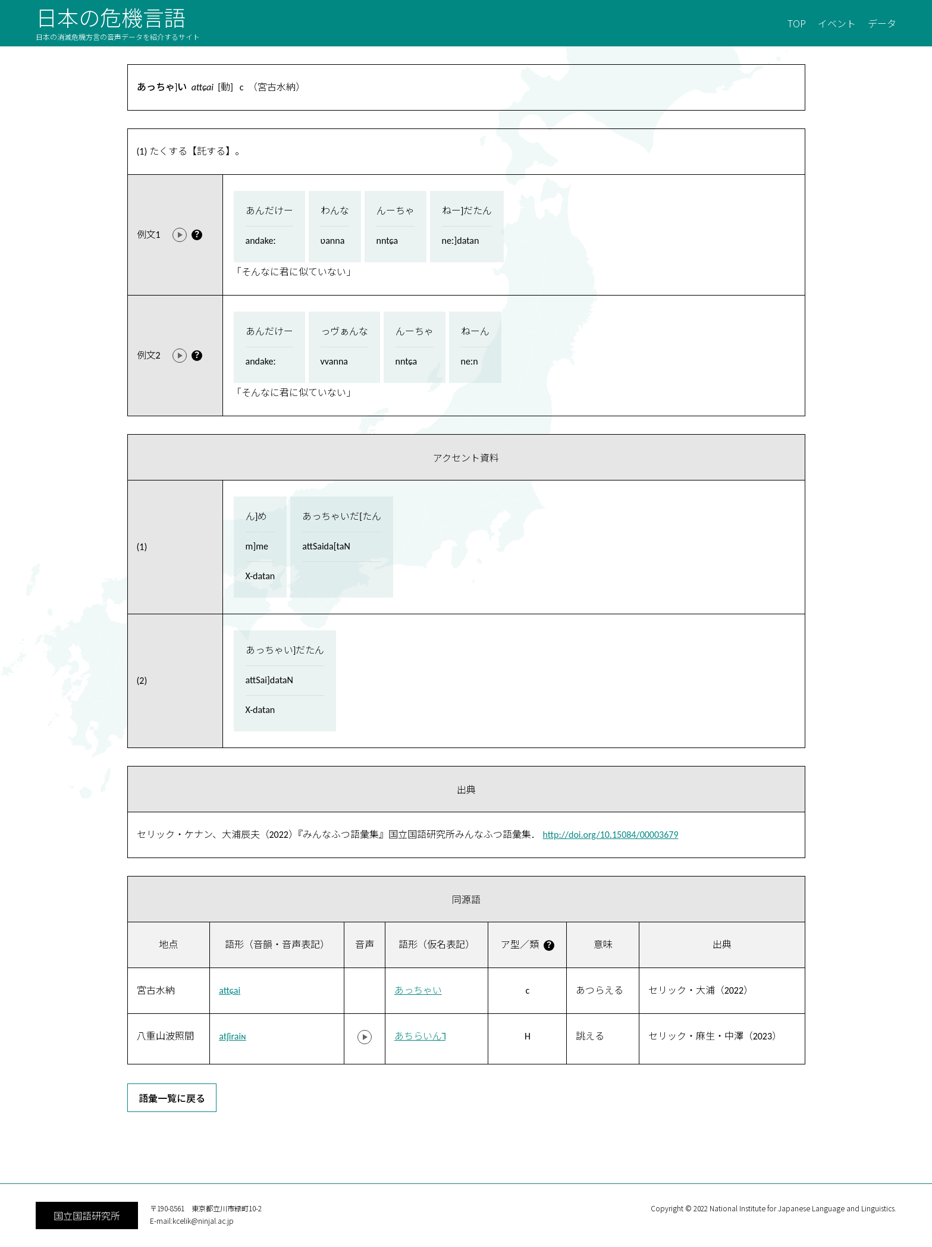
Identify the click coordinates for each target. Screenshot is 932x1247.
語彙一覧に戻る (172, 1098)
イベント (837, 23)
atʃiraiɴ (232, 1036)
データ (882, 23)
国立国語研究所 (87, 1215)
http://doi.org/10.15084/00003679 (611, 834)
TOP (796, 23)
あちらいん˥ (419, 1036)
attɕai (229, 990)
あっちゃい (418, 990)
